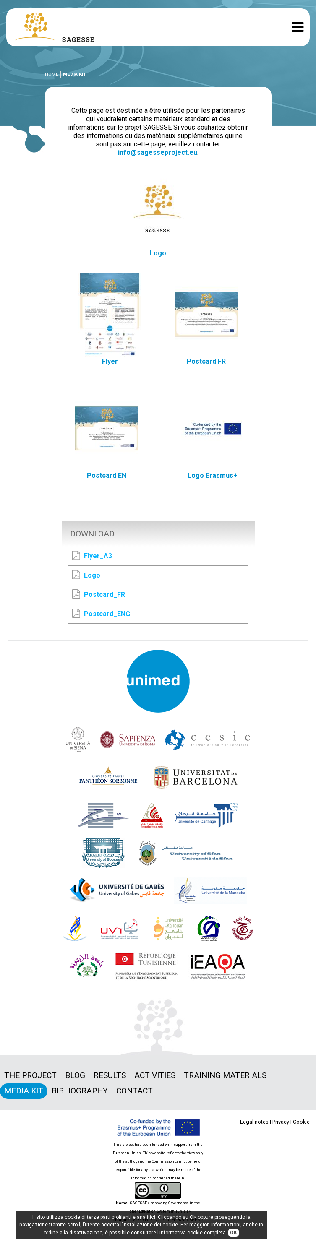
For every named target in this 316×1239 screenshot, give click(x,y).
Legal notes (254, 1122)
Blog (75, 1075)
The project (30, 1075)
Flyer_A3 (92, 555)
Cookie (301, 1122)
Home (51, 74)
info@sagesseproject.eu (157, 152)
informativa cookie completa (192, 1233)
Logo (158, 253)
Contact (134, 1091)
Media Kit (23, 1091)
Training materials (225, 1075)
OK (233, 1233)
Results (110, 1075)
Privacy (280, 1122)
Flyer (110, 361)
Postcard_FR (98, 594)
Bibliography (80, 1091)
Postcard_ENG (101, 613)
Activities (154, 1075)
